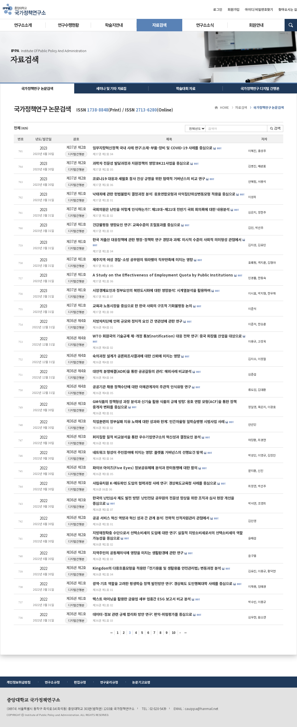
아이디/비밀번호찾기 (259, 9)
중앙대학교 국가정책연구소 (24, 9)
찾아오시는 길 (287, 9)
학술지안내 (114, 25)
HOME (224, 107)
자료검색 (159, 25)
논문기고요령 (141, 682)
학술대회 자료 (185, 88)
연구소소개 (23, 25)
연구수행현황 (68, 25)
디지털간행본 (76, 153)
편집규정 (80, 682)
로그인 (217, 9)
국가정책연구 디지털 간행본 (260, 88)
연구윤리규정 (109, 682)
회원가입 (233, 9)
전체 (21, 127)
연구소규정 (52, 682)
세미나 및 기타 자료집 (111, 88)
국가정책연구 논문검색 (37, 88)
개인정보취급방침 (19, 682)
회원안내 (256, 25)
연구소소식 (205, 25)
